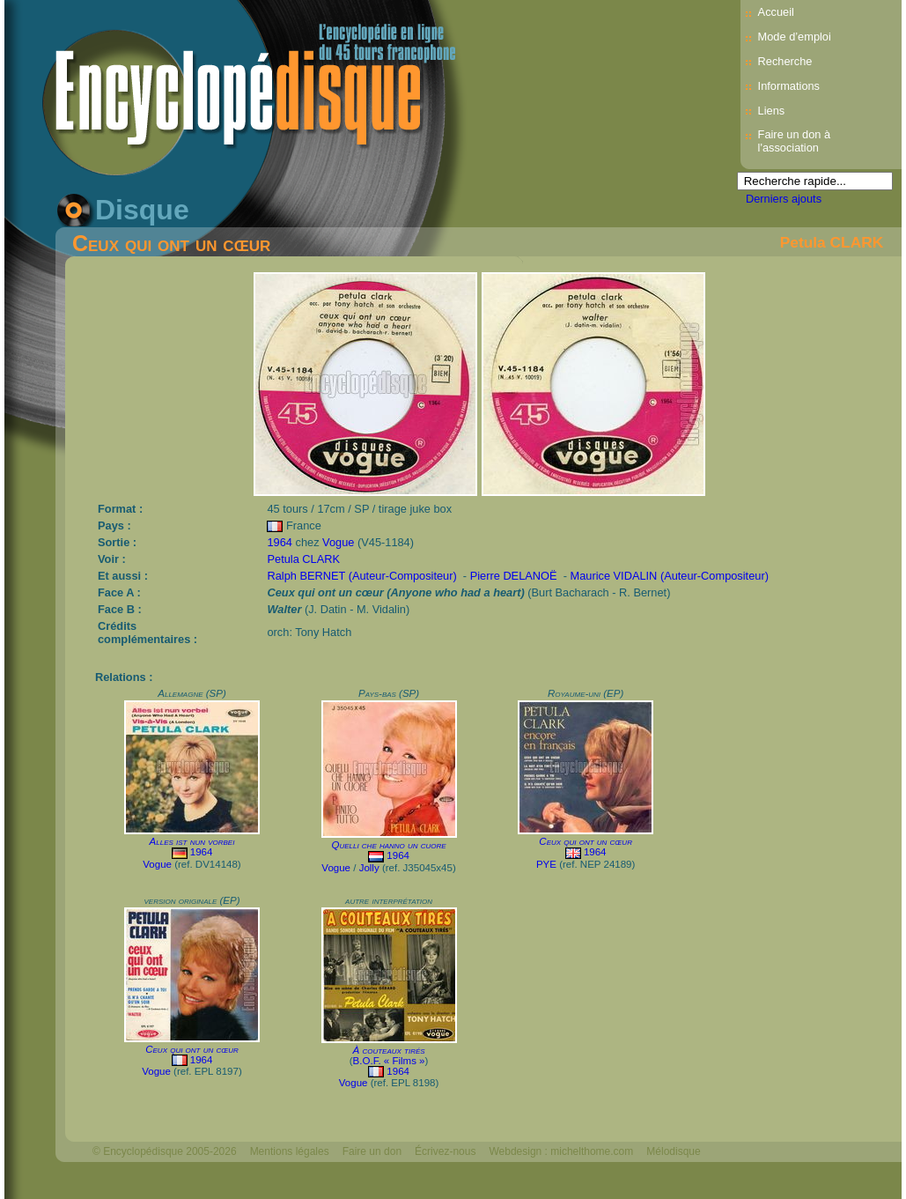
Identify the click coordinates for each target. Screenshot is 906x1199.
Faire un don (372, 1151)
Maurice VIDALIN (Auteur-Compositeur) (669, 575)
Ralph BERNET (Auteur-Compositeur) (361, 575)
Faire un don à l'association (794, 141)
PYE (546, 864)
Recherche (785, 61)
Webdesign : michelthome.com (561, 1151)
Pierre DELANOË (513, 575)
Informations (789, 86)
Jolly (369, 867)
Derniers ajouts (783, 198)
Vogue (338, 542)
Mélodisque (673, 1151)
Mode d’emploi (794, 36)
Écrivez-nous (445, 1151)
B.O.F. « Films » (389, 1060)
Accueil (776, 12)
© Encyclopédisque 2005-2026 (164, 1151)
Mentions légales (289, 1151)
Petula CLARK (831, 242)
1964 (279, 542)
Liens (771, 110)
